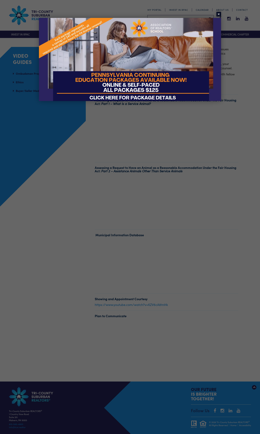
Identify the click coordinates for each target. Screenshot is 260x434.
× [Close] (218, 14)
